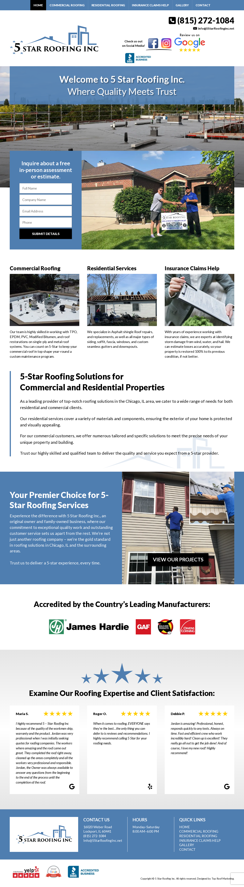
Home (38, 5)
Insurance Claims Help (150, 5)
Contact (203, 5)
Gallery (182, 5)
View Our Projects (178, 559)
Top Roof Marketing (223, 878)
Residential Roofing (108, 5)
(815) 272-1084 (201, 20)
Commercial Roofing (67, 5)
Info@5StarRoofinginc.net (216, 28)
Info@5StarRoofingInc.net (102, 840)
